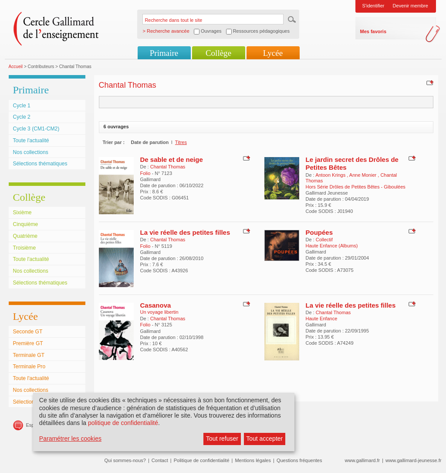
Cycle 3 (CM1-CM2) (36, 129)
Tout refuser (222, 438)
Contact (160, 460)
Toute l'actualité (31, 140)
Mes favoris (373, 31)
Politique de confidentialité (202, 460)
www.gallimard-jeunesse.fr (413, 460)
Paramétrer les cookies (70, 438)
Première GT (28, 343)
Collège (218, 53)
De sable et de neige (171, 159)
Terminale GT (29, 355)
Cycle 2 (21, 117)
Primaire (164, 53)
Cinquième (25, 224)
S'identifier (373, 5)
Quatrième (25, 236)
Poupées (319, 232)
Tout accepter (264, 438)
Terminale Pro (29, 366)
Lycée (273, 53)
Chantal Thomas (168, 166)
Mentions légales (253, 460)
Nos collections (30, 152)
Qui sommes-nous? (125, 460)
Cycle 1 (21, 106)
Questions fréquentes (299, 460)
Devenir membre (410, 5)
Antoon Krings (331, 175)
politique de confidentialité (123, 422)
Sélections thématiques (40, 164)
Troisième (24, 248)
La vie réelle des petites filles (185, 232)
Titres (181, 142)
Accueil (16, 66)
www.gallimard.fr (362, 460)
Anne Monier (363, 175)
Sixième (22, 212)
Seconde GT (28, 332)
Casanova (155, 305)
